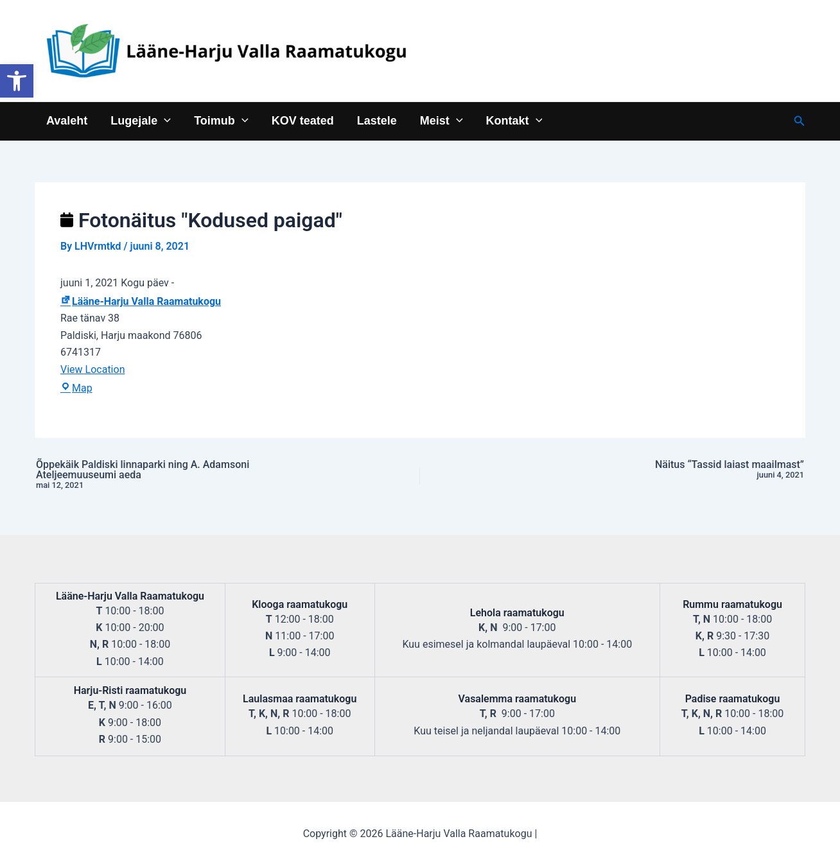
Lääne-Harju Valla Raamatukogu (140, 301)
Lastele (377, 120)
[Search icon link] (799, 121)
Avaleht (66, 120)
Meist (441, 120)
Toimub (221, 120)
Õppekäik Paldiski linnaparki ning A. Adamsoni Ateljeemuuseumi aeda (183, 475)
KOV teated (303, 120)
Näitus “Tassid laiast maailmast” (656, 470)
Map (76, 388)
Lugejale (140, 120)
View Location (92, 369)
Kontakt (514, 120)
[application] (164, 120)
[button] (16, 81)
